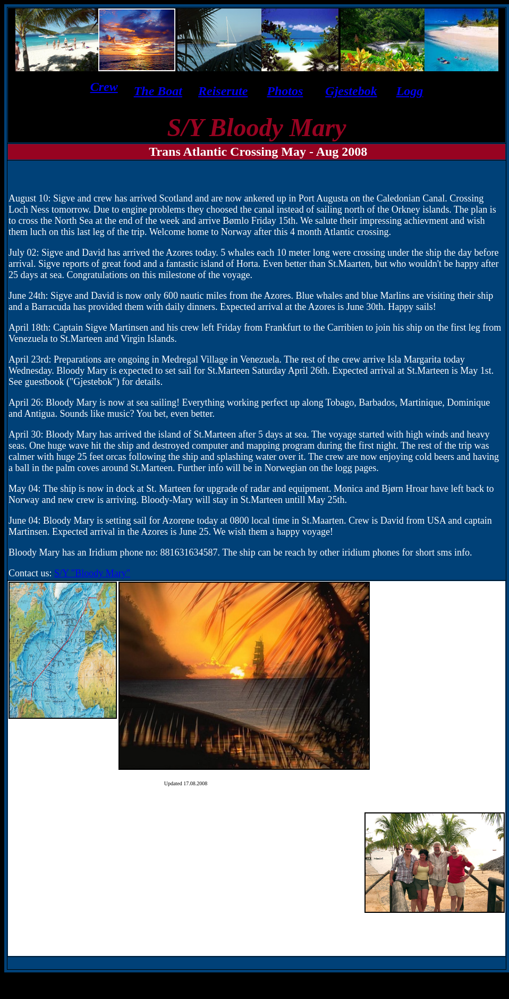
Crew (104, 87)
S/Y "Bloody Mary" (92, 573)
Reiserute (223, 91)
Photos (285, 91)
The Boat (158, 91)
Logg (409, 91)
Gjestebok (351, 91)
